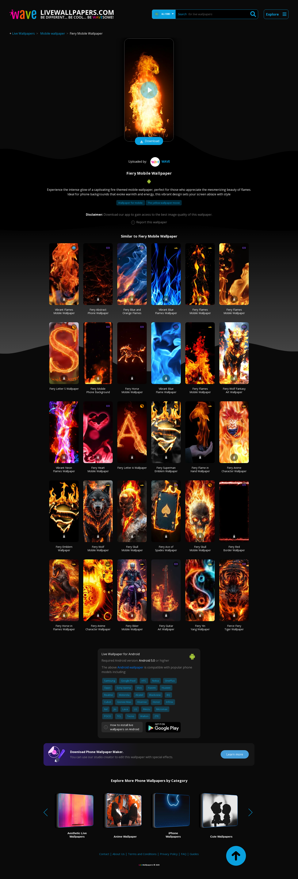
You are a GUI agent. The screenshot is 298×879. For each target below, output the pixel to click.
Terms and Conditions (142, 854)
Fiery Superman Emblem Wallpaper (166, 469)
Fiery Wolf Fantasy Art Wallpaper (234, 390)
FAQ (183, 854)
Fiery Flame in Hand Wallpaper (200, 469)
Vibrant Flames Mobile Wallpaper (64, 311)
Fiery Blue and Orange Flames (132, 311)
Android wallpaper (130, 667)
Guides (194, 854)
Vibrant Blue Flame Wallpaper (166, 390)
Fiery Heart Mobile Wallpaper (98, 469)
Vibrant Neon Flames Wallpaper (64, 469)
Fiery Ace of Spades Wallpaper (166, 548)
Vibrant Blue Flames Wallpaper (166, 311)
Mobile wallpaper (52, 33)
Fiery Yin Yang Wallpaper (200, 627)
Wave (159, 161)
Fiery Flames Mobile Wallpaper (200, 311)
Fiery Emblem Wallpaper (64, 548)
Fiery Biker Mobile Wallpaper (132, 627)
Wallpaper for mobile (130, 202)
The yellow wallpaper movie (164, 202)
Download (149, 141)
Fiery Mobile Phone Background (98, 390)
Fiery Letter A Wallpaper (132, 468)
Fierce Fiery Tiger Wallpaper (234, 627)
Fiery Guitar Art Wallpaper (166, 627)
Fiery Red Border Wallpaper (234, 548)
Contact (104, 854)
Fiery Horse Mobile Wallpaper (132, 390)
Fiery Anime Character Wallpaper (234, 469)
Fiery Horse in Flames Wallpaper (64, 627)
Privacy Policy (169, 854)
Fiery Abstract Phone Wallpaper (98, 311)
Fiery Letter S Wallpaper (64, 388)
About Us (119, 854)
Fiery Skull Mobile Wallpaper (132, 548)
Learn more (234, 754)
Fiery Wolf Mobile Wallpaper (98, 548)
